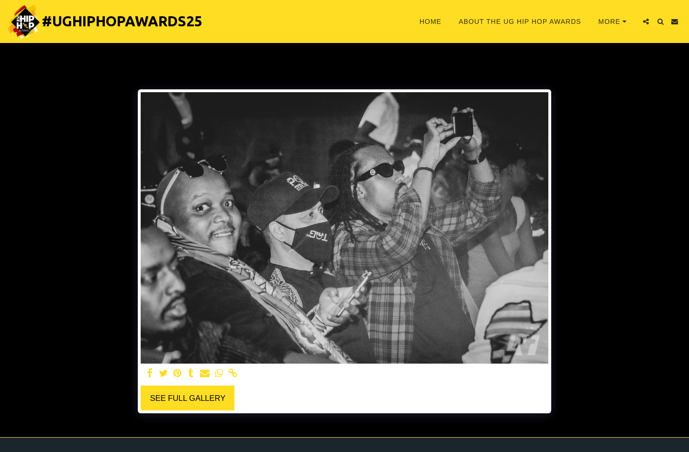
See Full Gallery (187, 398)
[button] (646, 21)
